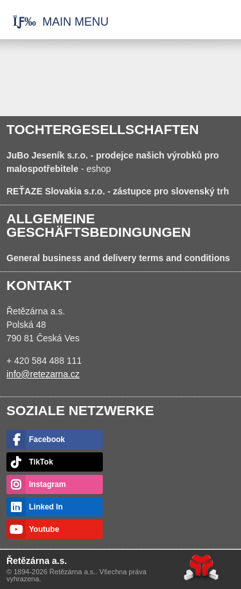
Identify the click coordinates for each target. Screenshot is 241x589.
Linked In (46, 506)
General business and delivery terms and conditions (118, 258)
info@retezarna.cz (43, 374)
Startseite (192, 22)
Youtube (44, 529)
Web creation (201, 567)
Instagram (47, 484)
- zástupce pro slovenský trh (117, 191)
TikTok (41, 461)
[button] (54, 22)
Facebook (47, 439)
